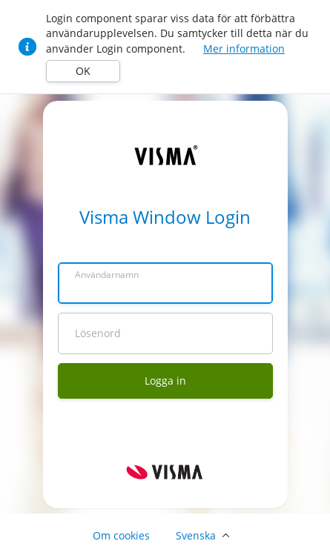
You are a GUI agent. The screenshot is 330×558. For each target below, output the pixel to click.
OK (83, 71)
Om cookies (121, 535)
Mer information (244, 48)
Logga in (165, 380)
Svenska (196, 535)
